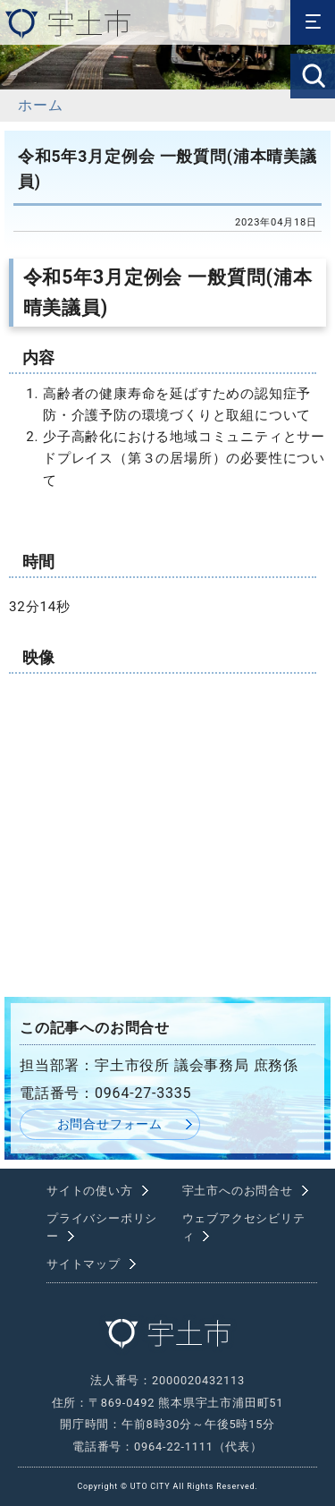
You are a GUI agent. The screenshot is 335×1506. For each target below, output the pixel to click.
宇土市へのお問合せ (237, 1190)
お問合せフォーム (110, 1124)
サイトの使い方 (89, 1190)
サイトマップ (83, 1264)
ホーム (40, 105)
